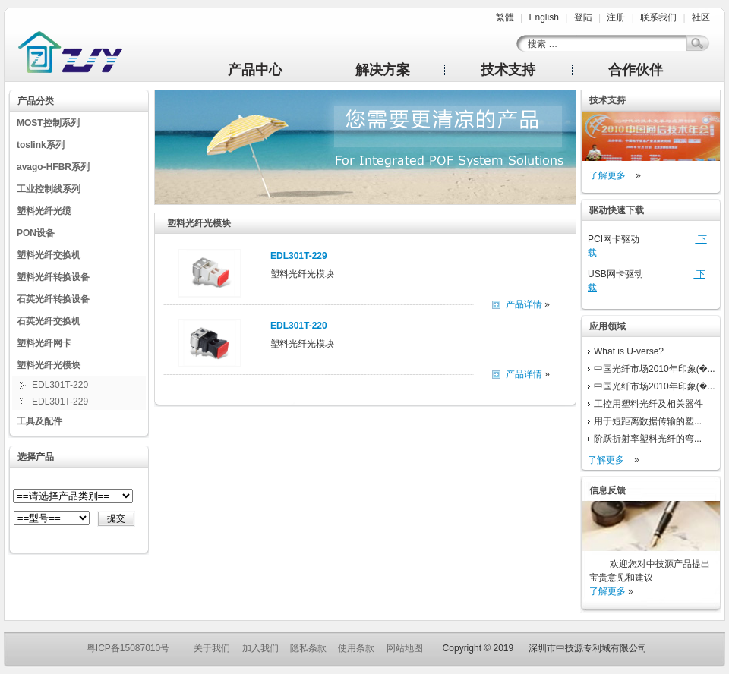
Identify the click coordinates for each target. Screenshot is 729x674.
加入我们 (260, 648)
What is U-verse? (629, 351)
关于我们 (212, 648)
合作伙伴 (635, 69)
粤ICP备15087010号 (128, 648)
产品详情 (524, 304)
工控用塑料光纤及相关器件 (648, 403)
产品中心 (255, 69)
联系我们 (658, 17)
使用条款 (356, 648)
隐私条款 (308, 648)
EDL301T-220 (60, 385)
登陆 (583, 17)
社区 (701, 17)
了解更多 (607, 175)
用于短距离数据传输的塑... (648, 421)
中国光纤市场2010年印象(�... (654, 369)
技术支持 (508, 69)
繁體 (505, 17)
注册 (616, 17)
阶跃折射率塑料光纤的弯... (648, 438)
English (543, 17)
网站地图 (405, 648)
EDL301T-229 (60, 401)
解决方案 (382, 69)
